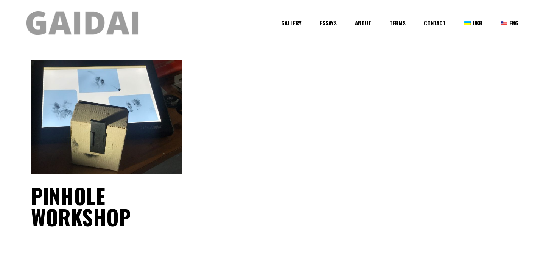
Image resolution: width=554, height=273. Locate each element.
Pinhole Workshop (81, 206)
